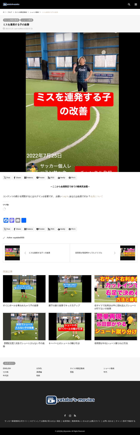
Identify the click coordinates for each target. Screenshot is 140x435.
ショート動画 (26, 20)
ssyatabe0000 (18, 238)
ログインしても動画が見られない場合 (45, 421)
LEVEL (39, 368)
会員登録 (66, 421)
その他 (5, 372)
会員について (96, 196)
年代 (105, 372)
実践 (72, 372)
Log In (65, 196)
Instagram (70, 416)
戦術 (38, 376)
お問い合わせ (108, 421)
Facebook (65, 416)
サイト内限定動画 (11, 20)
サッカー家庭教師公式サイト (16, 421)
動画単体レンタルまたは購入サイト (86, 421)
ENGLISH (7, 368)
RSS (75, 416)
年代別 (5, 376)
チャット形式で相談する (125, 421)
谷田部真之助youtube (64, 431)
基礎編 (39, 372)
